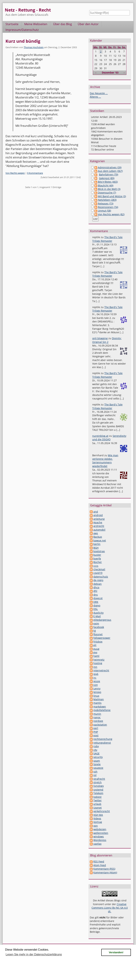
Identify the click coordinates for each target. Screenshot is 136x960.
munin (97, 713)
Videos (97, 818)
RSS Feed (98, 861)
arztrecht (98, 526)
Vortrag (97, 822)
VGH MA (98, 815)
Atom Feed (99, 865)
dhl (95, 591)
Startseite (11, 24)
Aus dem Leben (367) (110, 171)
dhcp (96, 587)
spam (96, 760)
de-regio (98, 580)
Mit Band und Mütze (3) (112, 196)
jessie (96, 681)
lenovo (97, 692)
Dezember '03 (110, 72)
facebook (98, 627)
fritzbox (97, 641)
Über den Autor (88, 24)
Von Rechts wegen (15, 173)
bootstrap (99, 551)
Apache (97, 522)
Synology (98, 786)
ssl (95, 775)
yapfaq (97, 843)
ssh (95, 771)
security (98, 757)
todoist (97, 797)
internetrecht (101, 670)
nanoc (97, 717)
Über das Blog (62, 24)
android (98, 515)
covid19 (97, 573)
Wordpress (99, 840)
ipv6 (95, 674)
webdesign (99, 829)
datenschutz (100, 576)
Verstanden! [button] (116, 952)
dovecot (98, 598)
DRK (95, 602)
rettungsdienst (102, 742)
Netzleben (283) (107, 199)
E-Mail (97, 616)
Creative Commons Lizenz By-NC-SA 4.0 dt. (110, 907)
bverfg (97, 558)
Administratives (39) (109, 167)
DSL (95, 609)
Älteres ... (95, 96)
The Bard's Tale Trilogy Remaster (107, 238)
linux (96, 695)
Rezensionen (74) (108, 207)
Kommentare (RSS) (104, 868)
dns (95, 594)
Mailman (98, 699)
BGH (95, 547)
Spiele (97, 764)
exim (96, 623)
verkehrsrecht (101, 811)
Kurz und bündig (22, 41)
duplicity (98, 612)
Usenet (97, 807)
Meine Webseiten (35, 24)
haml (96, 656)
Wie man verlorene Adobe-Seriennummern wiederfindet (105, 461)
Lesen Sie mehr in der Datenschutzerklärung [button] (34, 954)
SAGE (96, 753)
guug (96, 649)
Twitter (97, 800)
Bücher (97, 562)
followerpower (101, 638)
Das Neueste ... (99, 93)
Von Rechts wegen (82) (111, 214)
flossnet (98, 634)
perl (95, 728)
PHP (95, 732)
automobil (99, 529)
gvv (95, 652)
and (95, 511)
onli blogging (100, 338)
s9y (95, 750)
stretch (97, 782)
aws (95, 533)
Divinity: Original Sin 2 (106, 340)
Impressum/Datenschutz (22, 30)
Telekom (98, 793)
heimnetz (98, 659)
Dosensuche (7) (107, 192)
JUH (95, 685)
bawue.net (99, 540)
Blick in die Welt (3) (109, 189)
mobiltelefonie (101, 710)
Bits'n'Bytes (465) (108, 181)
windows (98, 836)
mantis (97, 703)
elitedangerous (102, 619)
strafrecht (99, 778)
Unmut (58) (104, 210)
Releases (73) (105, 203)
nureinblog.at (100, 436)
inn (95, 667)
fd (94, 630)
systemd (98, 789)
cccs (95, 565)
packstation (100, 724)
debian (97, 584)
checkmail (99, 569)
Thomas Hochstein (34, 47)
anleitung (99, 519)
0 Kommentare (35, 173)
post (95, 735)
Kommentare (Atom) (105, 872)
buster (97, 554)
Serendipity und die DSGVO (109, 437)
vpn (95, 825)
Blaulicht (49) (105, 185)
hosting (97, 663)
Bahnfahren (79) (108, 174)
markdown (99, 706)
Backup (97, 536)
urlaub (97, 804)
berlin (96, 544)
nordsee (98, 721)
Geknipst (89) (106, 178)
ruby (96, 746)
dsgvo (96, 605)
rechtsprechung (102, 739)
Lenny (96, 688)
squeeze (98, 767)
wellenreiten (100, 833)
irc (94, 677)
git (94, 645)
